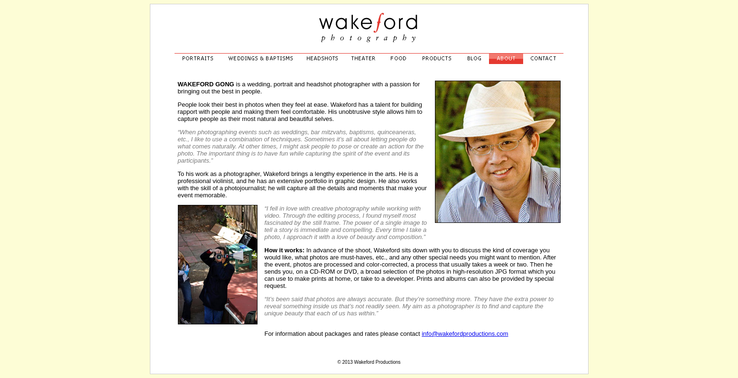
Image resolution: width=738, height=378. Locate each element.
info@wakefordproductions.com (465, 333)
